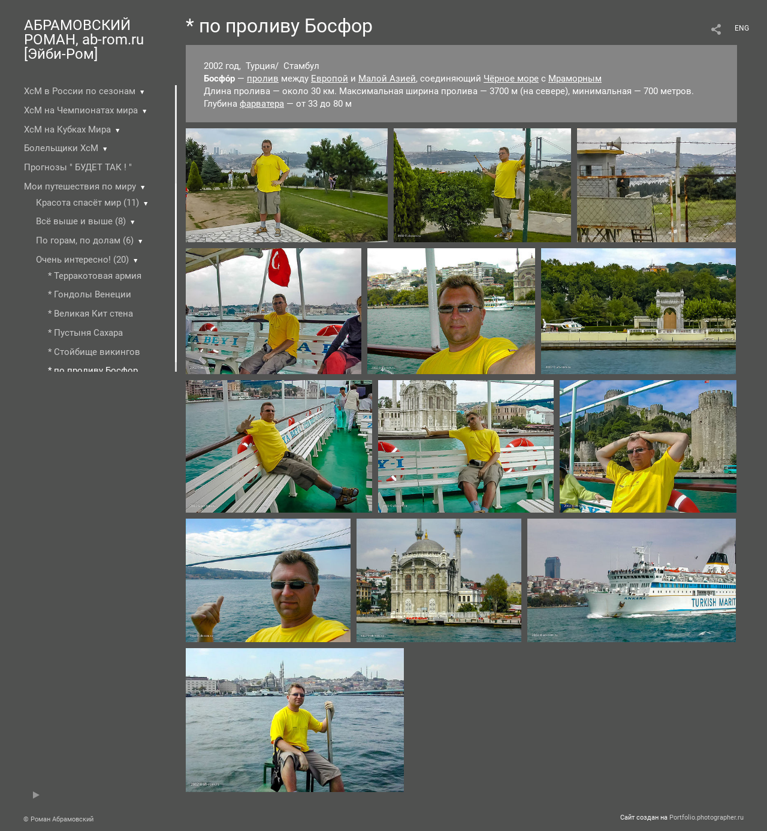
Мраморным (575, 78)
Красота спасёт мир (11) (87, 202)
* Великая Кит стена (90, 313)
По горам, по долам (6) (85, 240)
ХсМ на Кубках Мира (67, 129)
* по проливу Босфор (93, 370)
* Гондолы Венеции (89, 294)
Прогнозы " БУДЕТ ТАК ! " (78, 167)
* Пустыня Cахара (85, 332)
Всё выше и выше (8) (81, 221)
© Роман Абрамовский (58, 819)
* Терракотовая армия (94, 275)
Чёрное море (511, 78)
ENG (742, 28)
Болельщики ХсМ (61, 148)
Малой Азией (387, 78)
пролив (263, 78)
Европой (329, 78)
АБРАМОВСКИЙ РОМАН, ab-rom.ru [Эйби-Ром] (84, 39)
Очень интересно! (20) (82, 259)
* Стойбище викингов (94, 352)
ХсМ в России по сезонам (79, 91)
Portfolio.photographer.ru (706, 817)
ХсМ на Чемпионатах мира (81, 110)
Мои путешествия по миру (80, 186)
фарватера (262, 103)
